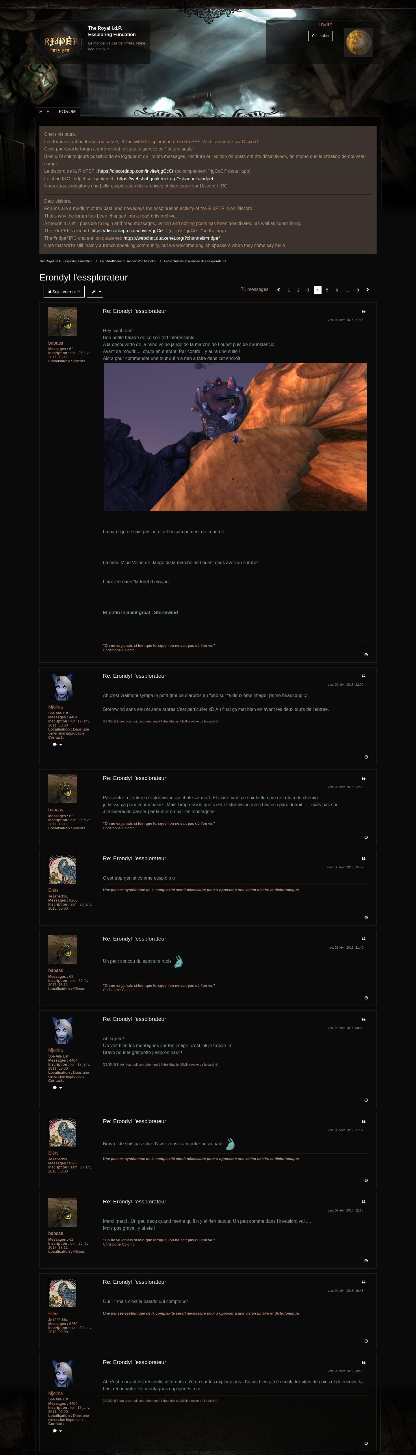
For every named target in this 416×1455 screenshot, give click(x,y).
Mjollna (55, 707)
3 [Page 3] (308, 290)
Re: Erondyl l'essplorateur (134, 311)
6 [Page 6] (337, 290)
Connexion (320, 36)
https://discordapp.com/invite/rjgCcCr (136, 171)
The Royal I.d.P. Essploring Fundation (65, 261)
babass (55, 343)
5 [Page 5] (327, 290)
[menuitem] (65, 292)
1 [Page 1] (289, 290)
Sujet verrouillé (64, 291)
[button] (278, 290)
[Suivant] (367, 290)
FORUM (67, 111)
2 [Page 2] (298, 290)
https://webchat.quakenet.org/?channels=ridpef (165, 178)
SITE (44, 111)
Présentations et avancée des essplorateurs (195, 261)
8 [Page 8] (358, 290)
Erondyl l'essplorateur (83, 277)
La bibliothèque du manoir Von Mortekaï (128, 261)
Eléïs (53, 890)
